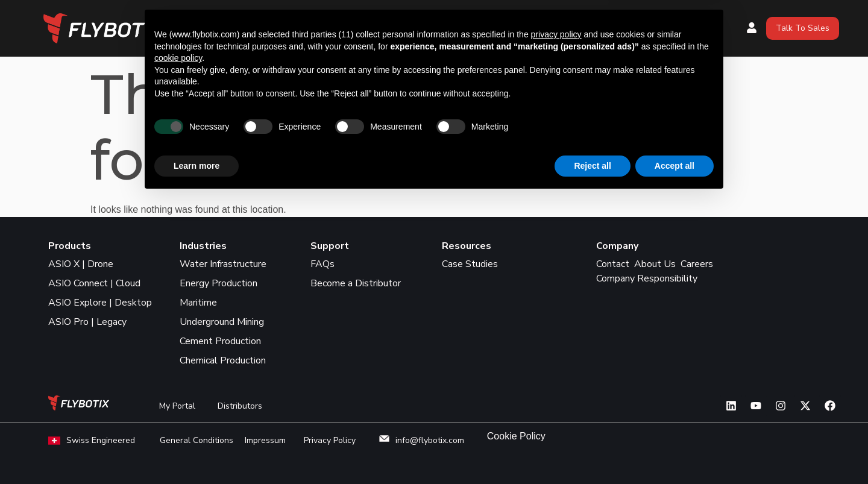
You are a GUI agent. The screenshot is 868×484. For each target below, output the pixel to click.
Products (443, 18)
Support (436, 38)
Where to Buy (528, 18)
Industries (604, 18)
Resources (674, 18)
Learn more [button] (196, 451)
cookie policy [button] (178, 343)
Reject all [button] (592, 451)
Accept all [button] (674, 451)
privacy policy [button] (556, 320)
